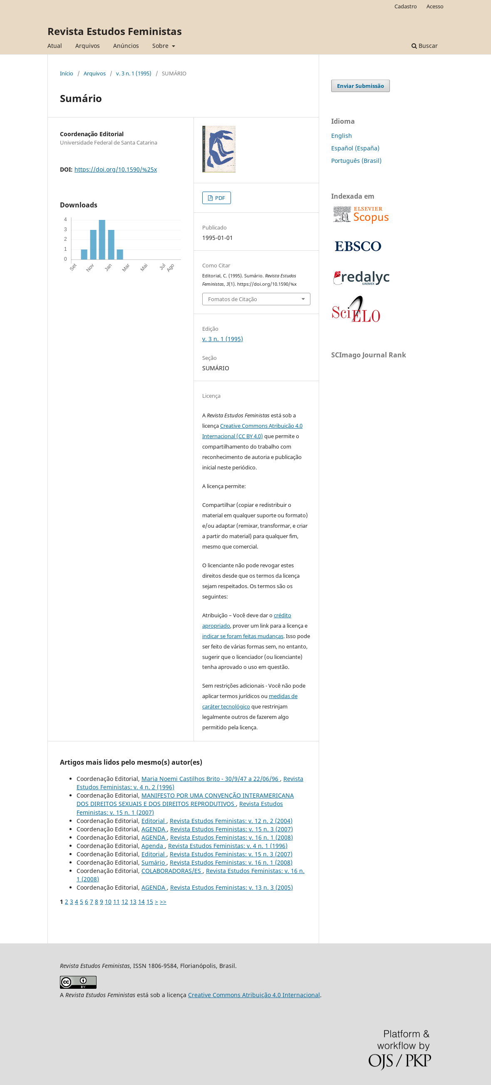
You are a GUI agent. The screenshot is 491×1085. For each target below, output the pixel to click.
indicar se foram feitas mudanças (242, 636)
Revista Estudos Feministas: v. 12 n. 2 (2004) (231, 821)
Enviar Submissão (360, 86)
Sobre (161, 46)
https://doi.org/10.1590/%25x (115, 169)
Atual (54, 46)
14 (141, 901)
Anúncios (126, 46)
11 (116, 901)
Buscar (425, 46)
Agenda (153, 846)
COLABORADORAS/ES (172, 871)
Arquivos (87, 46)
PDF (219, 198)
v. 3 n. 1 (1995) (133, 73)
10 (108, 901)
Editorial (153, 821)
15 (149, 901)
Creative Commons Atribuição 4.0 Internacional (254, 995)
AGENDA (154, 829)
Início (66, 73)
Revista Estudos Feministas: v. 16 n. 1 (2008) (231, 837)
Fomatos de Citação (232, 299)
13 (133, 901)
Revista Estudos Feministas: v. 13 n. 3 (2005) (231, 887)
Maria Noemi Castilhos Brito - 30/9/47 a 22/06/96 (210, 779)
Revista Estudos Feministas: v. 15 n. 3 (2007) (231, 829)
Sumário (153, 862)
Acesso (435, 6)
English (341, 136)
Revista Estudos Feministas (114, 31)
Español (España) (355, 148)
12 (125, 901)
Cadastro (405, 6)
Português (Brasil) (356, 161)
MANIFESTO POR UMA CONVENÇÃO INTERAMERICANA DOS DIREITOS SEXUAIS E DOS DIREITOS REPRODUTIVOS (185, 799)
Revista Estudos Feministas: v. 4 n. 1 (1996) (228, 846)
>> (163, 901)
